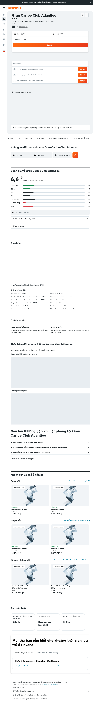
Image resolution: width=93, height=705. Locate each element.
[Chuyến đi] (3, 45)
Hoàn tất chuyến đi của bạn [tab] (23, 617)
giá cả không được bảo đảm (50, 649)
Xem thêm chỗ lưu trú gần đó (79, 445)
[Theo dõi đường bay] (3, 34)
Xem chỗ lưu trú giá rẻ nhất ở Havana (77, 485)
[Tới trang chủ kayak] (14, 8)
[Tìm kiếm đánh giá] (52, 212)
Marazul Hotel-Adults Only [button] (60, 550)
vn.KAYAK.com (15, 674)
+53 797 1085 (17, 24)
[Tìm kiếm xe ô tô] (3, 24)
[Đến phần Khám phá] (3, 30)
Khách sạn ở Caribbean (36, 674)
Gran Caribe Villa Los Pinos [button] (21, 550)
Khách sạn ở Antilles (65, 674)
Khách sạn (24, 674)
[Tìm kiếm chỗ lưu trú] (3, 19)
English (63, 2)
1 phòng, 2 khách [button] (20, 39)
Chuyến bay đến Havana (23, 630)
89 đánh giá (23, 27)
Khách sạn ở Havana (57, 630)
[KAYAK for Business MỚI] (3, 39)
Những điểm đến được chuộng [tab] (47, 617)
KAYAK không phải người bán (51, 655)
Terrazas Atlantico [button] (57, 473)
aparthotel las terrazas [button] (19, 473)
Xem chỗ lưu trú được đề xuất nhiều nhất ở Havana (72, 524)
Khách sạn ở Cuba (51, 674)
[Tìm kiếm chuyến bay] (3, 15)
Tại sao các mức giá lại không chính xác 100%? (51, 663)
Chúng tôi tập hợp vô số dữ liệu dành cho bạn (51, 659)
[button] (90, 2)
